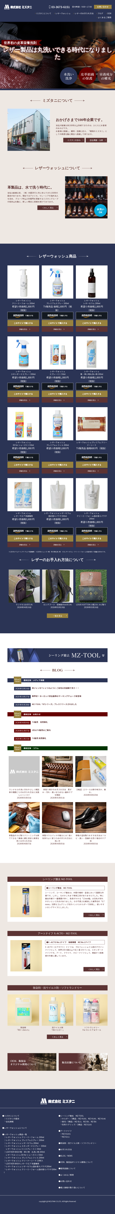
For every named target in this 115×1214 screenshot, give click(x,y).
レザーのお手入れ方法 (84, 13)
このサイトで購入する (23, 323)
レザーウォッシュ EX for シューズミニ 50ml (24, 1154)
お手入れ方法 (66, 1149)
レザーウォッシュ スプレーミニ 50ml (57, 372)
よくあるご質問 (104, 17)
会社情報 (10, 1121)
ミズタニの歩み (74, 140)
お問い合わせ (102, 6)
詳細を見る (23, 329)
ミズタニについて (43, 13)
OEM (109, 13)
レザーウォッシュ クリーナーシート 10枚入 (24, 1160)
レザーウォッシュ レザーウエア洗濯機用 (23, 514)
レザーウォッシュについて (15, 1128)
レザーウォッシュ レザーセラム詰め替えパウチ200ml (28, 1166)
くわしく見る (48, 207)
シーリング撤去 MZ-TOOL (72, 1115)
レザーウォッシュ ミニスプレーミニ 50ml (23, 1149)
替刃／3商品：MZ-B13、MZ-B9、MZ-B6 (79, 1121)
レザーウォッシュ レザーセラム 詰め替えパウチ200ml (57, 514)
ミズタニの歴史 (12, 1118)
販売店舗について (68, 1168)
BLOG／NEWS (66, 1155)
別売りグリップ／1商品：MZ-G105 (77, 1124)
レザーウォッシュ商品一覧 (15, 1134)
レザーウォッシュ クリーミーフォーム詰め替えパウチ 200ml (92, 516)
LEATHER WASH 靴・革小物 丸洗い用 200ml (25, 1151)
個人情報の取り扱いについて (72, 1187)
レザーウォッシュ (63, 13)
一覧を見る (57, 615)
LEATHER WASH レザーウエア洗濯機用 (22, 1163)
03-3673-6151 (60, 7)
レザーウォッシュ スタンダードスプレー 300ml (23, 372)
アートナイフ (66, 1130)
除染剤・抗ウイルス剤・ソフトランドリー (78, 1143)
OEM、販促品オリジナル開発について (76, 1162)
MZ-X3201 (66, 1133)
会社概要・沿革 (96, 140)
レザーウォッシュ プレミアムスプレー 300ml (57, 301)
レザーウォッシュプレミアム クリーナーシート (91, 443)
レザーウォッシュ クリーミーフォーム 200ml (23, 301)
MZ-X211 (66, 1136)
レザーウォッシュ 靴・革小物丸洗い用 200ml (91, 372)
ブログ (100, 13)
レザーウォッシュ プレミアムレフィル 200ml (57, 443)
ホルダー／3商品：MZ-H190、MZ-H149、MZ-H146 (84, 1118)
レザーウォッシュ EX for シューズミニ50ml (23, 443)
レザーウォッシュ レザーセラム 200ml (91, 301)
